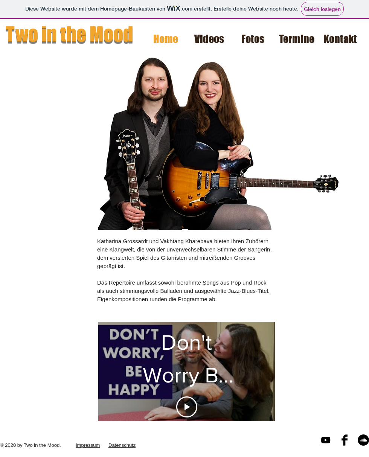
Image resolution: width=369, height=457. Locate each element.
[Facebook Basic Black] (344, 440)
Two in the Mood (69, 34)
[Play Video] (186, 406)
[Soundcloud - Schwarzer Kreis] (363, 440)
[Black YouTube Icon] (325, 440)
